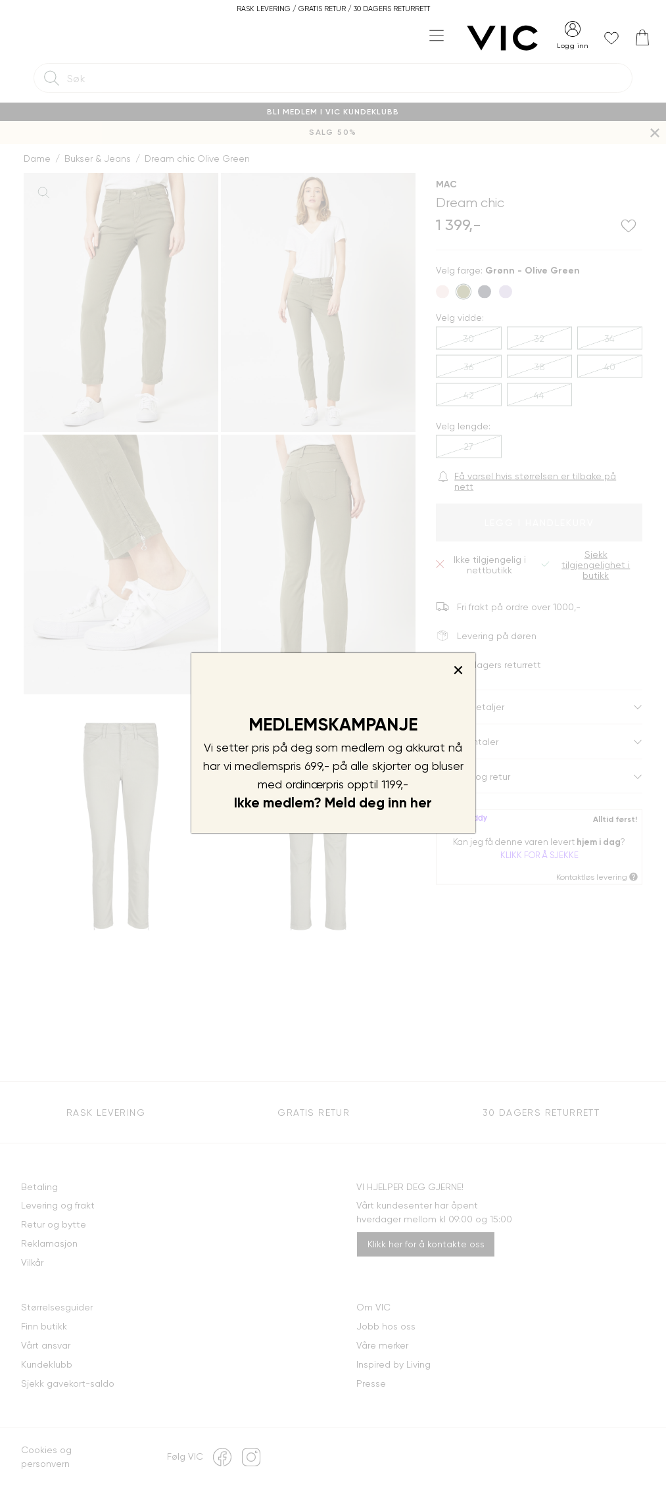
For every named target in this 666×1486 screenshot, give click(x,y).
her (421, 802)
